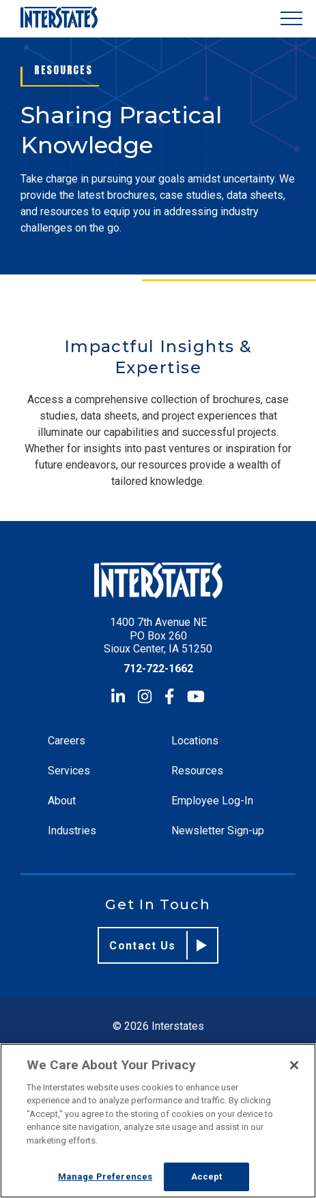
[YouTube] (196, 696)
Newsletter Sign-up (217, 830)
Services (69, 770)
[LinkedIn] (118, 696)
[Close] (294, 1065)
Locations (194, 740)
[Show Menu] (291, 18)
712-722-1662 (158, 668)
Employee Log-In (212, 800)
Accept (206, 1176)
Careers (66, 740)
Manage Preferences (105, 1176)
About (62, 800)
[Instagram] (145, 696)
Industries (72, 830)
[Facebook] (169, 696)
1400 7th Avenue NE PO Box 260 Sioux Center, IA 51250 (158, 635)
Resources (197, 770)
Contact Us (158, 945)
